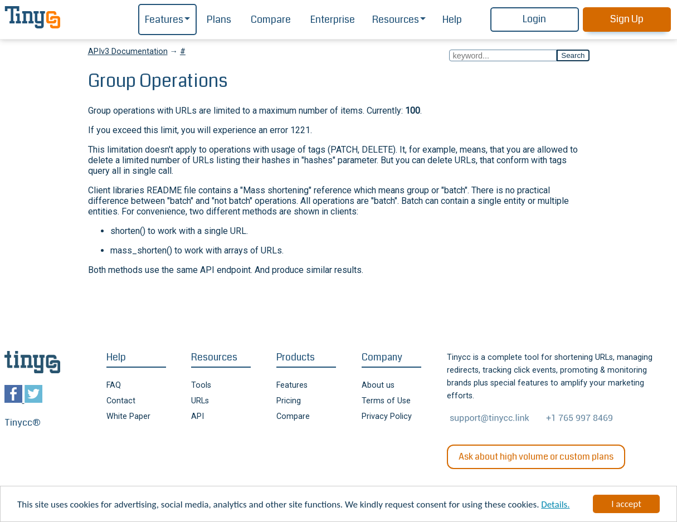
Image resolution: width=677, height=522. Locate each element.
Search (573, 55)
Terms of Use (386, 401)
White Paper (128, 416)
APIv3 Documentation (128, 51)
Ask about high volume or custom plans (536, 456)
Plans (219, 20)
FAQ (113, 385)
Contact (120, 401)
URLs (200, 401)
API (197, 416)
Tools (201, 385)
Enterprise (332, 20)
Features (164, 20)
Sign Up (627, 19)
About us (378, 385)
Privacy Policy (387, 416)
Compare (271, 20)
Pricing (288, 401)
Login (534, 19)
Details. (555, 505)
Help (452, 20)
